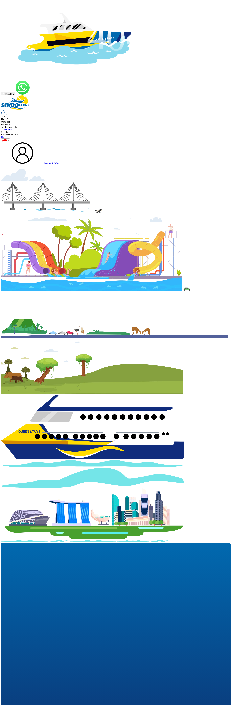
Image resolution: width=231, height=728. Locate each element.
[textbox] (5, 141)
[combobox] (5, 140)
